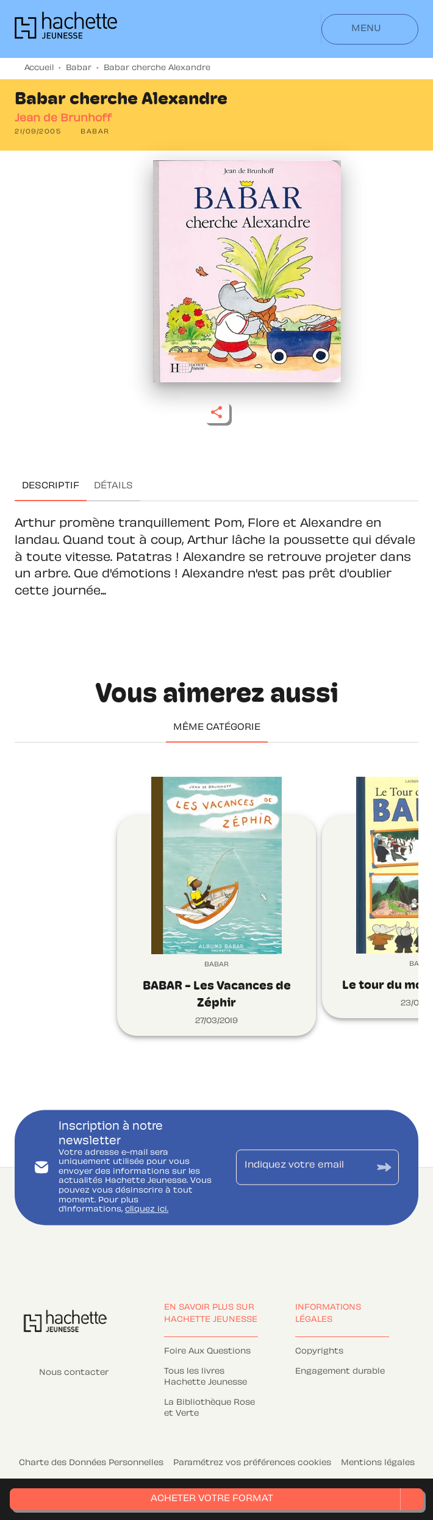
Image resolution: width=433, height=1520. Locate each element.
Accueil (39, 68)
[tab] (51, 486)
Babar (78, 68)
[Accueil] (66, 29)
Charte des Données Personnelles (91, 1463)
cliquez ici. (146, 1210)
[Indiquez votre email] (302, 1167)
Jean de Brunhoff (63, 119)
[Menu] (369, 29)
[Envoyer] (384, 1167)
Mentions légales (378, 1463)
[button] (95, 132)
